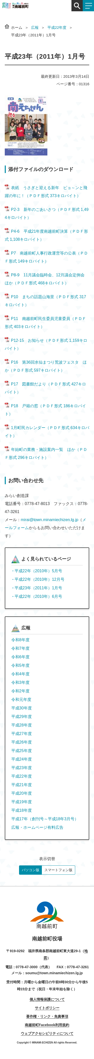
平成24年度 (21, 759)
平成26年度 (21, 742)
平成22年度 (57, 27)
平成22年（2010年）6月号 (38, 596)
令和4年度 (20, 674)
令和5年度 (20, 665)
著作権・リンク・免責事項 (47, 1016)
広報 (35, 27)
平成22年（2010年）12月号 (39, 579)
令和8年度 (20, 640)
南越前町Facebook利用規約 (47, 1025)
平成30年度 (21, 708)
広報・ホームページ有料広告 (37, 827)
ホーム (16, 27)
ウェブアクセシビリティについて (47, 1033)
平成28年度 (21, 725)
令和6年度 (20, 657)
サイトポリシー (47, 1008)
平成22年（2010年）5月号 (38, 571)
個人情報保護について (47, 999)
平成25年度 (21, 751)
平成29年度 (21, 716)
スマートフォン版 (58, 870)
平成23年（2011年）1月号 (38, 588)
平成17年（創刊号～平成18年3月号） (45, 819)
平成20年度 (21, 793)
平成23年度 (21, 768)
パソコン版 (30, 870)
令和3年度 (20, 682)
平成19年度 (21, 802)
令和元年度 (21, 699)
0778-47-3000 (27, 967)
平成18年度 (21, 810)
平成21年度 (21, 785)
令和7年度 (20, 648)
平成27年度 (21, 733)
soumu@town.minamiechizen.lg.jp (54, 973)
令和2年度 (20, 691)
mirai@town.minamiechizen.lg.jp (49, 520)
